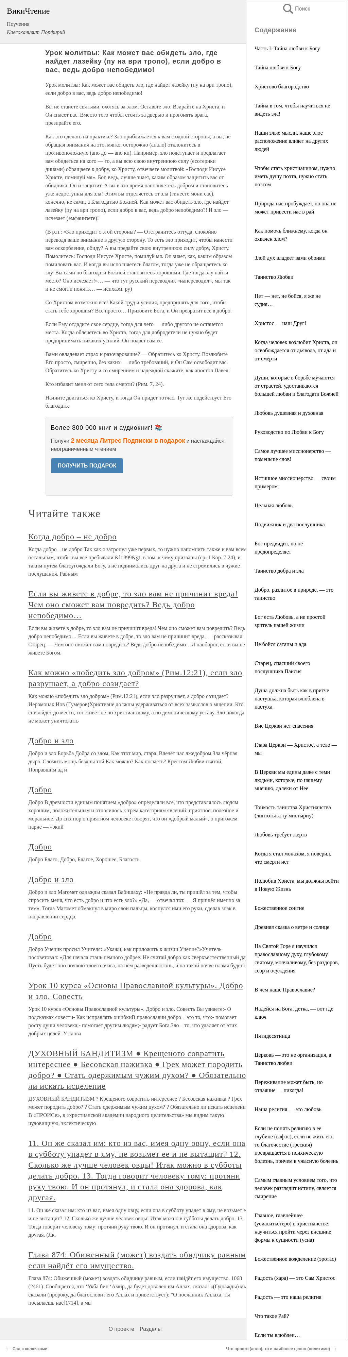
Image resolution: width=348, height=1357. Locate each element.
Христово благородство (282, 86)
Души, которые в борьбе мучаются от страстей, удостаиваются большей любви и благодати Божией (296, 386)
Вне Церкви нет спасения (284, 726)
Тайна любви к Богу (278, 67)
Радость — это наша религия (288, 1297)
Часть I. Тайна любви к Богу (287, 48)
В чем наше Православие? (285, 990)
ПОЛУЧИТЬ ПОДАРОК (87, 466)
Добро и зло (51, 740)
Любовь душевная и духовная (289, 413)
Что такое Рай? (272, 1316)
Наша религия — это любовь (288, 1109)
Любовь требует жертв (281, 834)
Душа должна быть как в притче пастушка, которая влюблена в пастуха (292, 699)
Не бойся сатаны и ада (280, 644)
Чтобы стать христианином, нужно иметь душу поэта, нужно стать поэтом (295, 176)
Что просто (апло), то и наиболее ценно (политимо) (278, 1348)
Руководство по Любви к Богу (289, 432)
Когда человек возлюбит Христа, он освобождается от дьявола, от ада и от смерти (296, 350)
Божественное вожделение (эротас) (295, 1259)
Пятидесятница (272, 1036)
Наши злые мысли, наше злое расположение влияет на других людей (291, 141)
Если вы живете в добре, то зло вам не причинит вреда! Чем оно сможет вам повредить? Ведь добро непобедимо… (133, 604)
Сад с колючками (30, 1348)
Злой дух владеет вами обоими (290, 258)
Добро (40, 789)
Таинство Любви (274, 277)
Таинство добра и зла (279, 571)
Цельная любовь (274, 505)
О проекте (121, 1329)
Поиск (296, 9)
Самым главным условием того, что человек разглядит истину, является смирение (296, 1188)
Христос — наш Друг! (280, 323)
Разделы (150, 1329)
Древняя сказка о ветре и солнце (292, 927)
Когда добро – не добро (73, 536)
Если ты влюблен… (277, 1335)
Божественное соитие (279, 908)
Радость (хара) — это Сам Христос (295, 1278)
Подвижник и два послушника (290, 524)
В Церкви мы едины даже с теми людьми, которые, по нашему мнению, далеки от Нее (292, 780)
